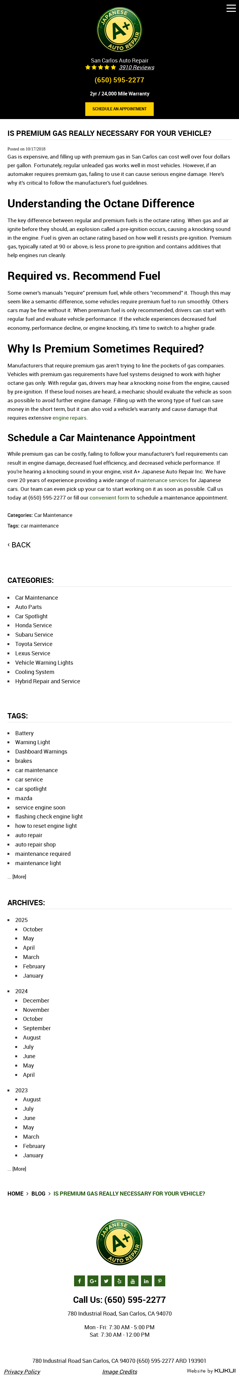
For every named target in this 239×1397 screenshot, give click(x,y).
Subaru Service (34, 634)
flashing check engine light (49, 816)
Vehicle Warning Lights (44, 662)
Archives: (26, 902)
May (28, 938)
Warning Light (32, 742)
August (32, 1037)
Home (15, 1193)
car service (29, 779)
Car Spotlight (31, 616)
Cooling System (34, 671)
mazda (23, 798)
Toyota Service (34, 644)
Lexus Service (32, 653)
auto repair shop (35, 844)
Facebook (79, 1280)
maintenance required (43, 853)
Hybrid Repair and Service (47, 681)
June (29, 1056)
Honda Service (33, 625)
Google (92, 1280)
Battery (24, 733)
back (21, 544)
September (37, 1028)
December (36, 1000)
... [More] (16, 876)
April (29, 947)
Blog (38, 1193)
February (34, 966)
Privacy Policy (22, 1371)
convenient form (109, 497)
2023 (21, 1090)
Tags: (17, 716)
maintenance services (162, 480)
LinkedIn (146, 1280)
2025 (21, 920)
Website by (211, 1371)
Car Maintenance (53, 515)
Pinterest (159, 1280)
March (31, 957)
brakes (23, 760)
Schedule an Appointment (119, 109)
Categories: (30, 580)
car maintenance (40, 525)
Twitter (106, 1280)
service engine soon (40, 807)
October (33, 929)
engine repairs (70, 417)
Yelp (119, 1280)
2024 (21, 991)
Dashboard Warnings (41, 751)
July (28, 1046)
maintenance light (38, 863)
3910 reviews (136, 67)
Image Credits (119, 1371)
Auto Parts (28, 607)
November (36, 1009)
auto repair (28, 835)
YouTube (133, 1280)
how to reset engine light (46, 825)
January (33, 975)
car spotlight (31, 788)
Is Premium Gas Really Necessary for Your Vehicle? (129, 1193)
